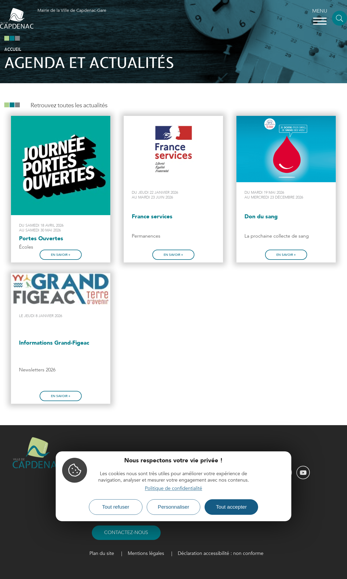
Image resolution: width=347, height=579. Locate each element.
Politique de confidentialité (173, 488)
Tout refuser (115, 507)
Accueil (12, 49)
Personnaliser (173, 507)
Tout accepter (231, 507)
